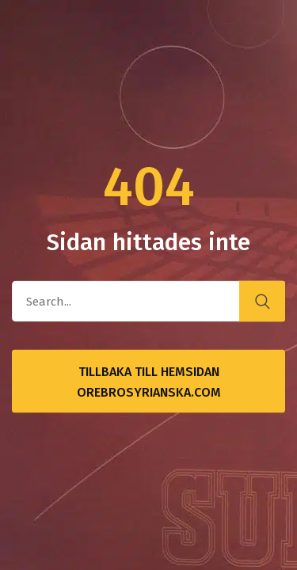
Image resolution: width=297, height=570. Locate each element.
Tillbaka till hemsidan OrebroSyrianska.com (149, 382)
